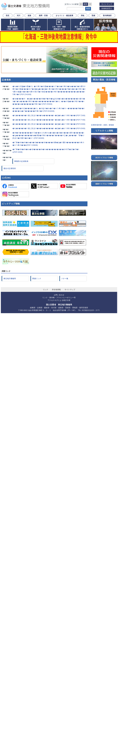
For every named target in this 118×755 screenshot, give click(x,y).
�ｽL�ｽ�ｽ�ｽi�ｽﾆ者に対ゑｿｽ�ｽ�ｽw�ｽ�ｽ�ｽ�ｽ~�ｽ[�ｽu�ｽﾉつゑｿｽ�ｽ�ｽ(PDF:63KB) (48, 124)
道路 (29, 15)
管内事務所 (107, 15)
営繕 (93, 15)
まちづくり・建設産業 (64, 15)
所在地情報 (56, 289)
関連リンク (36, 278)
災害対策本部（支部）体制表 (102, 125)
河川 (18, 15)
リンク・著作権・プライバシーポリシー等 (59, 297)
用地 (82, 15)
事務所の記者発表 (21, 161)
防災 (7, 15)
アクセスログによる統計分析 (59, 300)
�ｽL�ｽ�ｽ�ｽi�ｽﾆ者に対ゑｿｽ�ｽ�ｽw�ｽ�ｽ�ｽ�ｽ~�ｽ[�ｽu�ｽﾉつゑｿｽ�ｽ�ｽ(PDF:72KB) (48, 115)
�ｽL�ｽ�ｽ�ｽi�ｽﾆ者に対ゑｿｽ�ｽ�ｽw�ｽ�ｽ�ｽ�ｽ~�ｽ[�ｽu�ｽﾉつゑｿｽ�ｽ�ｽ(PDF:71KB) (48, 120)
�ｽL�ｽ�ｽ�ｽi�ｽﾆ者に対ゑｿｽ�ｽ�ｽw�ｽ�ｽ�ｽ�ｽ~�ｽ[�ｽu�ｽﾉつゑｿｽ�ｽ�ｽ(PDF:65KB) (48, 128)
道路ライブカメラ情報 (104, 184)
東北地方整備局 (10, 278)
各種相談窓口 (106, 8)
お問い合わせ (59, 295)
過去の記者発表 (10, 168)
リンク (45, 289)
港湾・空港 (43, 15)
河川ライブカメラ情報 (104, 157)
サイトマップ (106, 4)
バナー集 (64, 278)
